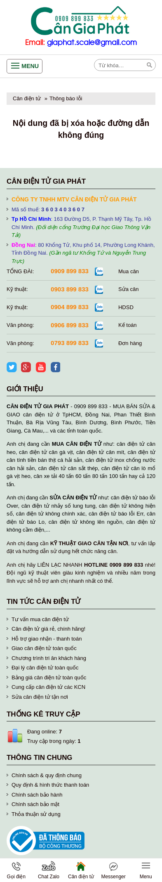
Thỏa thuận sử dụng (36, 814)
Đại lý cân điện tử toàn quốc (45, 667)
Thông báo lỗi (65, 98)
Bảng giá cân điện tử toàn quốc (49, 677)
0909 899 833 (70, 270)
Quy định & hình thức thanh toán (50, 785)
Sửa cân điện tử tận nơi (40, 697)
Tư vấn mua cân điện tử (40, 619)
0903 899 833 (70, 289)
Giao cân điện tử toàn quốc (44, 648)
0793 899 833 (70, 342)
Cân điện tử (27, 98)
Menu (30, 66)
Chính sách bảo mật (35, 804)
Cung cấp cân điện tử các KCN (48, 687)
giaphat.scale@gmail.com (92, 42)
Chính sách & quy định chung (47, 775)
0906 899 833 (70, 325)
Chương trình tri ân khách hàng (49, 658)
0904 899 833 (70, 306)
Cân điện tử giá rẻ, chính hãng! (48, 629)
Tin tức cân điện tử (44, 601)
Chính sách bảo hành (37, 795)
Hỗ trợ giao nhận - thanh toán (47, 639)
